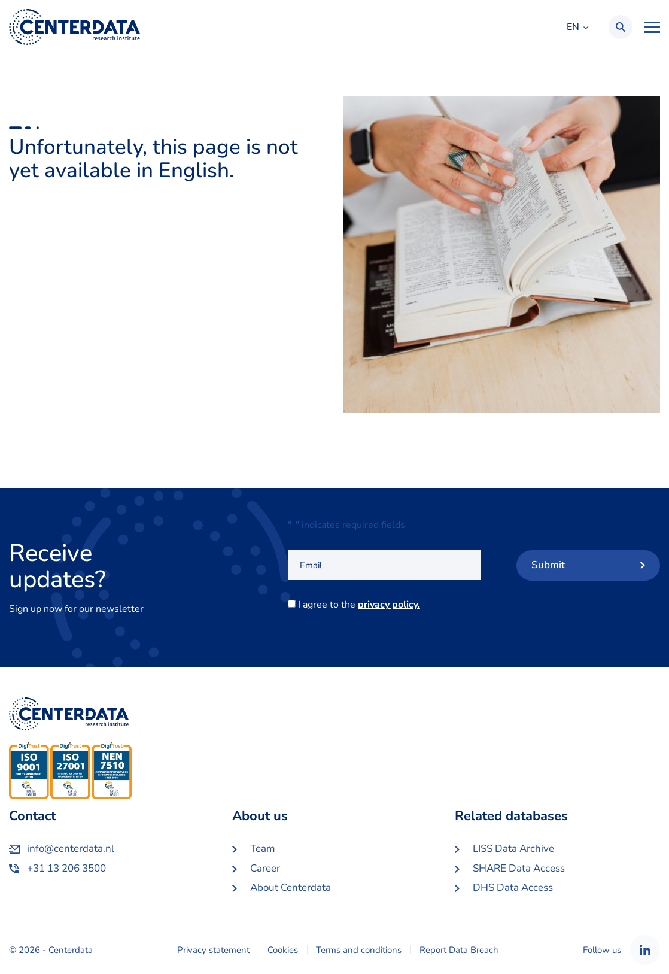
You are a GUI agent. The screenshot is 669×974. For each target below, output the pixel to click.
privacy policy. (389, 604)
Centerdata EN (74, 27)
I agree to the (361, 604)
